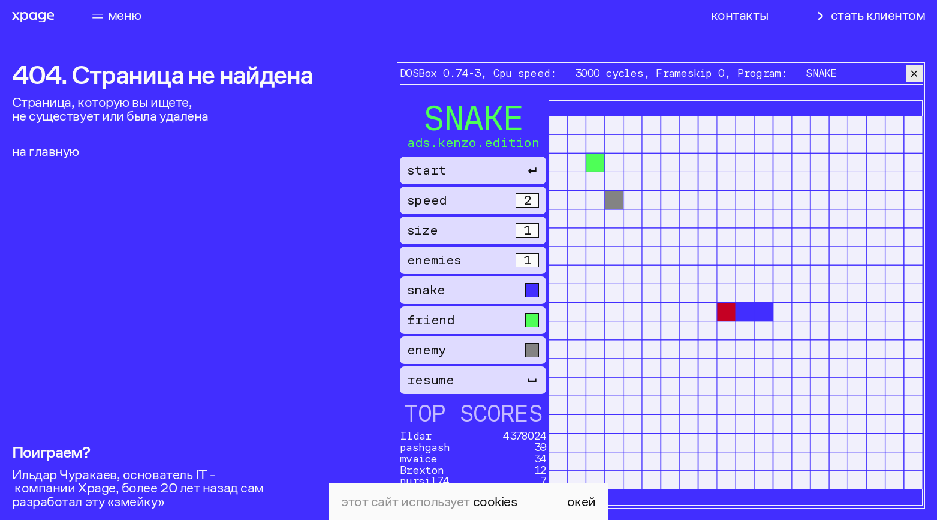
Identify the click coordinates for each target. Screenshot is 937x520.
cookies (495, 502)
